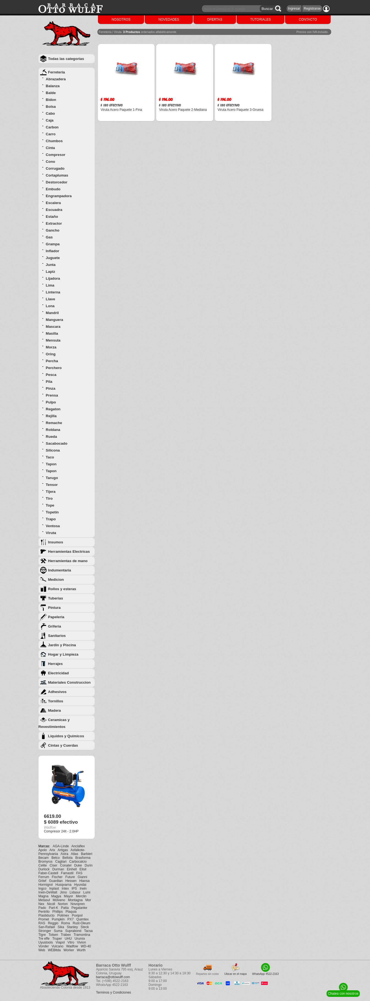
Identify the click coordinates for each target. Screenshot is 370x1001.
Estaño (52, 217)
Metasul (44, 900)
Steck (85, 927)
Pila (49, 382)
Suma (58, 931)
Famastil (67, 873)
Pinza (50, 388)
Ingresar (294, 8)
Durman (58, 869)
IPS (74, 888)
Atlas (74, 854)
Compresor (55, 155)
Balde (51, 93)
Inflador (52, 251)
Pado (42, 908)
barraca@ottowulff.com (113, 977)
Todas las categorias (66, 59)
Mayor (68, 896)
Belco (55, 858)
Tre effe (44, 939)
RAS (42, 923)
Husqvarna (64, 885)
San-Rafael (47, 927)
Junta (51, 265)
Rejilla (51, 416)
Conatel (65, 865)
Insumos (55, 542)
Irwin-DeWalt (48, 892)
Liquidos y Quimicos (66, 736)
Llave (50, 299)
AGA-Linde (61, 846)
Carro (51, 134)
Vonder (44, 946)
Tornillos (55, 701)
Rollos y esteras (62, 589)
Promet (44, 919)
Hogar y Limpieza (63, 654)
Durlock (44, 869)
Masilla (52, 333)
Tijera (50, 492)
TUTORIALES (260, 19)
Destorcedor (56, 182)
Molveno (59, 900)
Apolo (43, 850)
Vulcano (58, 946)
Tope (50, 505)
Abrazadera (56, 79)
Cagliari (61, 862)
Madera (54, 710)
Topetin (52, 512)
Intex (65, 888)
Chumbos (54, 141)
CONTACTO (308, 19)
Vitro (70, 942)
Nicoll (51, 904)
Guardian (55, 881)
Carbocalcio (78, 862)
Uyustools (46, 942)
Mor (88, 900)
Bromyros (46, 862)
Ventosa (53, 526)
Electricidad (58, 673)
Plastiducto (47, 915)
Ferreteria (56, 72)
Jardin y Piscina (62, 645)
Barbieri (86, 854)
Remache (54, 423)
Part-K (53, 908)
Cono (50, 162)
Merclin (81, 896)
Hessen (71, 881)
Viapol (60, 942)
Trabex (66, 935)
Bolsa (51, 107)
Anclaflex (78, 846)
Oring (51, 354)
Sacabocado (56, 443)
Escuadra (54, 210)
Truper (57, 939)
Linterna (53, 292)
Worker (69, 950)
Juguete (53, 258)
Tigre (42, 935)
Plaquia (70, 912)
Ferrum (44, 877)
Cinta (50, 148)
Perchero (54, 368)
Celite (43, 865)
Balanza (52, 86)
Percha (52, 361)
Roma (65, 923)
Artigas (63, 850)
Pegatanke (79, 908)
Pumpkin (58, 919)
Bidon (51, 100)
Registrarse (312, 8)
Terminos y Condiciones (113, 992)
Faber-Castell (48, 873)
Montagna (75, 900)
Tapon (51, 464)
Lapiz (50, 272)
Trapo (51, 519)
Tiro (49, 498)
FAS (79, 873)
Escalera (53, 203)
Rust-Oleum (81, 923)
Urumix (80, 939)
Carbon (52, 127)
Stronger (45, 931)
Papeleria (56, 617)
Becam (44, 858)
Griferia (54, 626)
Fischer (57, 877)
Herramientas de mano (68, 561)
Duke (78, 865)
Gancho (52, 230)
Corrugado (55, 168)
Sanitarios (57, 636)
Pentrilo (44, 912)
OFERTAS (214, 19)
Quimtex (82, 919)
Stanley (72, 927)
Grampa (52, 244)
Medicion (56, 580)
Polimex (63, 915)
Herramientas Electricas (69, 551)
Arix (52, 850)
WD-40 (86, 946)
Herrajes (55, 664)
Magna (44, 896)
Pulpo (51, 402)
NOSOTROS (121, 19)
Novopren (77, 904)
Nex (41, 904)
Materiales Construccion (69, 682)
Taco (50, 457)
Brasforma (83, 858)
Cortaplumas (57, 175)
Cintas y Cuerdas (63, 745)
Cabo (50, 113)
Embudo (53, 189)
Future (70, 877)
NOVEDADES (168, 19)
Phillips (57, 912)
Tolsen (53, 935)
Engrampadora (59, 196)
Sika (61, 927)
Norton (63, 904)
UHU (68, 939)
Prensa (52, 395)
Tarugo (52, 478)
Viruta (51, 533)
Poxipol (77, 915)
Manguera (54, 320)
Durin (89, 865)
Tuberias (55, 598)
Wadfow (72, 946)
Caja (49, 120)
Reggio (53, 923)
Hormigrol (46, 885)
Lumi (86, 892)
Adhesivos (57, 692)
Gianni (82, 877)
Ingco (42, 888)
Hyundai (80, 885)
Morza (51, 347)
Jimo (63, 892)
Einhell (72, 869)
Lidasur (75, 892)
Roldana (53, 430)
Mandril (52, 313)
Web (42, 950)
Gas (49, 237)
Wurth (81, 950)
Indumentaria (59, 570)
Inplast (54, 888)
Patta (65, 908)
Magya (56, 896)
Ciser (53, 865)
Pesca (51, 375)
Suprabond (73, 931)
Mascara (53, 326)
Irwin (83, 888)
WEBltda (54, 950)
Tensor (51, 485)
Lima (50, 285)
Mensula (53, 340)
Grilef (42, 881)
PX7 (70, 919)
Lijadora (53, 278)
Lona (50, 306)
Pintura (54, 608)
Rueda (51, 437)
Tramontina (81, 935)
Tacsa (88, 931)
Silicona (53, 450)
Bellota (67, 858)
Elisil (83, 869)
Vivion (81, 942)
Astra (64, 854)
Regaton (53, 409)
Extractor (54, 223)
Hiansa (84, 881)
